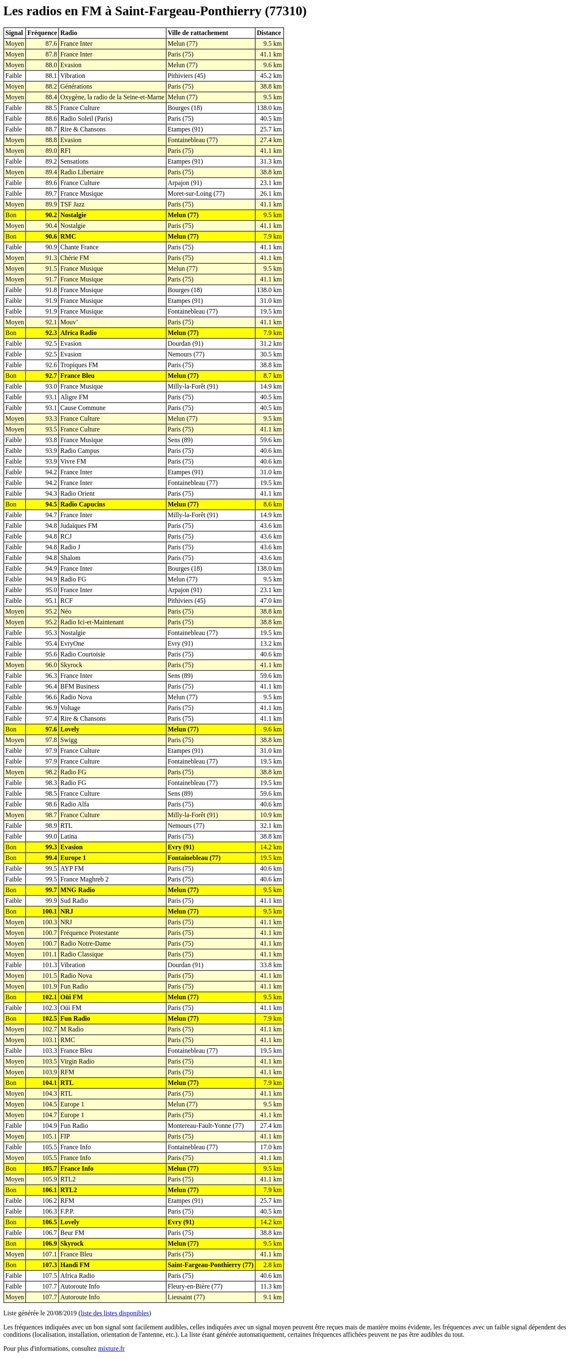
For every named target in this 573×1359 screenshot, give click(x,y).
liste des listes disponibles (115, 1313)
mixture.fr (111, 1348)
